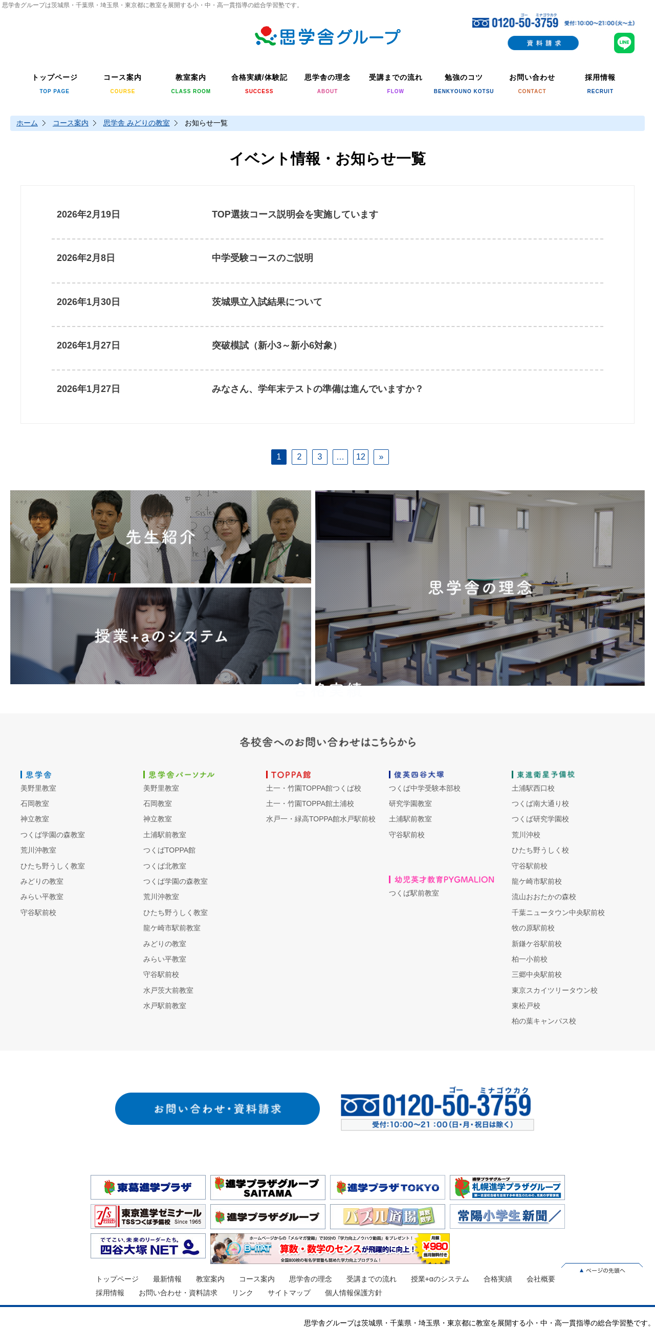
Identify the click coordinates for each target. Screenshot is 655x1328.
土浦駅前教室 (164, 835)
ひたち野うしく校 (540, 850)
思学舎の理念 (310, 1279)
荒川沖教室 (38, 850)
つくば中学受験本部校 (425, 788)
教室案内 (210, 1279)
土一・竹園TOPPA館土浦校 (310, 803)
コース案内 (71, 123)
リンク (242, 1293)
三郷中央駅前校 (537, 974)
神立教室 (34, 819)
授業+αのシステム (440, 1279)
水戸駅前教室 (164, 1006)
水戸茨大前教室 (168, 990)
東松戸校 (526, 1006)
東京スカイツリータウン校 (555, 990)
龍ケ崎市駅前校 (537, 881)
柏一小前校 (530, 959)
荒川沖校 (526, 835)
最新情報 (167, 1279)
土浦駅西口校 (533, 788)
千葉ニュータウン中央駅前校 (558, 912)
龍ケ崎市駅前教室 (172, 928)
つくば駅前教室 (414, 893)
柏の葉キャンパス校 (544, 1021)
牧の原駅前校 (533, 928)
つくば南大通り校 (540, 803)
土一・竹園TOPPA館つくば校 (313, 788)
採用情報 (110, 1293)
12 (360, 456)
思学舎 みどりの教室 (136, 123)
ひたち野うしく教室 (52, 866)
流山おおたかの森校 (544, 896)
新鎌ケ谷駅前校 (537, 944)
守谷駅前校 (38, 912)
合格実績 (498, 1279)
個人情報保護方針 (353, 1293)
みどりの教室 (41, 881)
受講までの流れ (371, 1279)
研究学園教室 (410, 803)
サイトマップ (289, 1293)
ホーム (27, 123)
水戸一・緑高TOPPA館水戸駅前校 (321, 819)
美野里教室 (38, 788)
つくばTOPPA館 (169, 850)
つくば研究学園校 (540, 819)
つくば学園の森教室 (52, 835)
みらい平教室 (41, 896)
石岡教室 (34, 803)
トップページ (117, 1279)
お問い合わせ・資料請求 (178, 1293)
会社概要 (541, 1279)
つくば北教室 (164, 866)
